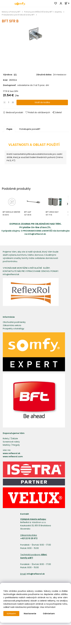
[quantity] (8, 102)
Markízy (6, 445)
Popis (9, 129)
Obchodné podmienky (14, 322)
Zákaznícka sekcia (12, 325)
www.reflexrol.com (13, 456)
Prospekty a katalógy (13, 328)
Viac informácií (47, 607)
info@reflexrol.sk (37, 234)
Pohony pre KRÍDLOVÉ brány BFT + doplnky (43, 11)
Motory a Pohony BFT (11, 11)
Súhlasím (11, 613)
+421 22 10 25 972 (28, 538)
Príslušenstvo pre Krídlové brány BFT (18, 14)
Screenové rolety (11, 441)
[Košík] (68, 3)
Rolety (6, 438)
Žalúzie (14, 438)
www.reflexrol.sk (11, 453)
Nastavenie (30, 613)
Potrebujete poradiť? (29, 129)
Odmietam (49, 613)
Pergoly (16, 445)
